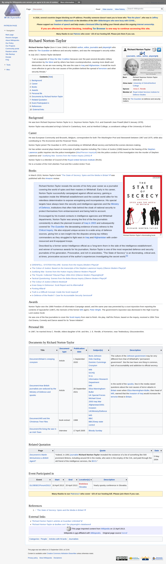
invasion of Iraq (136, 393)
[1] (127, 256)
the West (49, 62)
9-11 (91, 376)
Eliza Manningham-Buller (138, 390)
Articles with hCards (58, 539)
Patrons (77, 34)
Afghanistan (94, 65)
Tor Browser (99, 28)
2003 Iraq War (95, 401)
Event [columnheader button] (39, 479)
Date (157, 450)
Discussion (37, 9)
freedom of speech (62, 24)
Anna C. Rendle (139, 89)
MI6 (90, 369)
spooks (130, 384)
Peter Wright (95, 310)
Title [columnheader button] (42, 350)
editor (138, 56)
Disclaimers (58, 558)
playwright (153, 56)
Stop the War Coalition (60, 59)
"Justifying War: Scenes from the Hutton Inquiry (66, 156)
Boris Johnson (95, 356)
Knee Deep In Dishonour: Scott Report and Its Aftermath (57, 285)
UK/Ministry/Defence (98, 411)
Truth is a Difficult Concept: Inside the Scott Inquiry (54, 292)
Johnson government (136, 356)
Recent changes (12, 38)
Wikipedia (105, 529)
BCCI (94, 461)
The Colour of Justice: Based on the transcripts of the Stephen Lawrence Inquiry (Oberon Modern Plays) (78, 268)
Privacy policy (33, 558)
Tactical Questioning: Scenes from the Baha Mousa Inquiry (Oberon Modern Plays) (68, 278)
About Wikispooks (12, 40)
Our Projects (10, 46)
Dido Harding (94, 359)
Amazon (49, 178)
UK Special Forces (97, 395)
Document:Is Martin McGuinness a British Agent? (39, 458)
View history (120, 9)
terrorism (103, 68)
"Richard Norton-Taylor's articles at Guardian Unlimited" (56, 521)
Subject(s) (98, 350)
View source (107, 9)
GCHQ (92, 373)
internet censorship (145, 24)
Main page (10, 35)
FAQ (7, 60)
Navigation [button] (10, 31)
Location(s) (84, 479)
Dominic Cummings (97, 362)
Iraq (83, 65)
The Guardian (135, 99)
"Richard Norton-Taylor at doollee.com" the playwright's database (60, 524)
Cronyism (93, 365)
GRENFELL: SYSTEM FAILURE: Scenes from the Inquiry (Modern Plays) (64, 265)
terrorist (114, 397)
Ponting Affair (38, 288)
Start (57, 479)
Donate (8, 57)
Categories (34, 539)
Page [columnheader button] (40, 450)
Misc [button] (8, 70)
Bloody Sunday (95, 430)
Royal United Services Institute (81, 160)
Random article (11, 51)
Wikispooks (95, 533)
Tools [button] (8, 65)
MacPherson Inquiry (86, 152)
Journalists (73, 539)
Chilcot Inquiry (46, 230)
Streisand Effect (93, 24)
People (44, 539)
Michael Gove (95, 398)
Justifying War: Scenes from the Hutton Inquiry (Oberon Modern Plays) (63, 272)
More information (67, 2)
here (124, 533)
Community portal (12, 49)
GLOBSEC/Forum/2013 (40, 485)
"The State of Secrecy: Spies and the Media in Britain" (85, 175)
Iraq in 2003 (90, 223)
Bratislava (83, 484)
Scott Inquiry (75, 317)
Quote (102, 450)
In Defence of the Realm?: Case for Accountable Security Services (61, 295)
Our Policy (9, 43)
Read (98, 9)
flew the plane (134, 18)
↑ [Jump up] (35, 510)
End (70, 479)
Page (28, 9)
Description (135, 350)
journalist (131, 56)
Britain (114, 390)
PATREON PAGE (10, 26)
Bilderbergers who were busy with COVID (116, 21)
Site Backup (10, 54)
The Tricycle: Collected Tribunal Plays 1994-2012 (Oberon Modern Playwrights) (67, 275)
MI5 (81, 310)
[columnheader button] (65, 350)
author (145, 56)
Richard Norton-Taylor (89, 455)
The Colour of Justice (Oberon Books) (48, 282)
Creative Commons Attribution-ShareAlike (61, 553)
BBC (91, 418)
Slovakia (83, 487)
